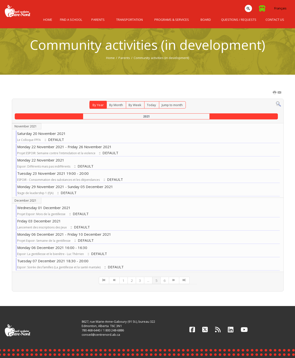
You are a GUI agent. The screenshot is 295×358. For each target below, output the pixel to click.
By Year (98, 105)
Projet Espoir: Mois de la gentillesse (41, 214)
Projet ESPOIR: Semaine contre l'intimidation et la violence (56, 153)
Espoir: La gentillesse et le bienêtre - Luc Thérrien (50, 254)
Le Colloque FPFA (29, 140)
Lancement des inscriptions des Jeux (42, 227)
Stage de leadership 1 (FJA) (35, 193)
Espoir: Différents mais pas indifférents (43, 166)
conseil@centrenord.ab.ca (101, 334)
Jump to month (172, 105)
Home (110, 58)
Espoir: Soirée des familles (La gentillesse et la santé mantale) (59, 267)
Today (151, 105)
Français (280, 8)
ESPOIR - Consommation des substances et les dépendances (58, 180)
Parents (124, 58)
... (148, 280)
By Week (135, 105)
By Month (116, 105)
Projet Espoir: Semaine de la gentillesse (44, 241)
